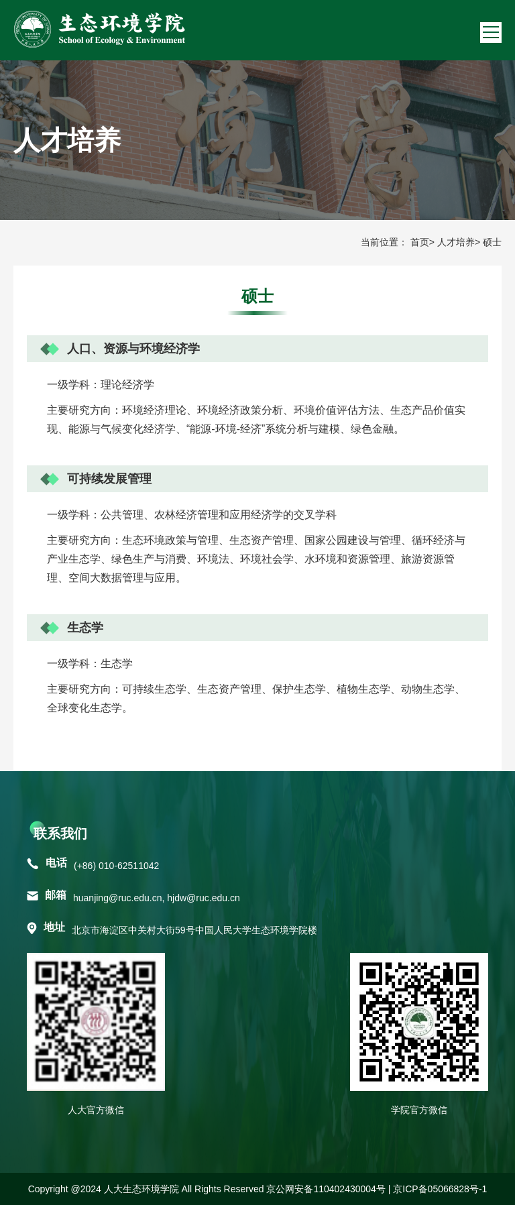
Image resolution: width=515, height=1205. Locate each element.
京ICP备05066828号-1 (440, 1189)
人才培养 (456, 242)
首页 (419, 242)
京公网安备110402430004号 (325, 1189)
